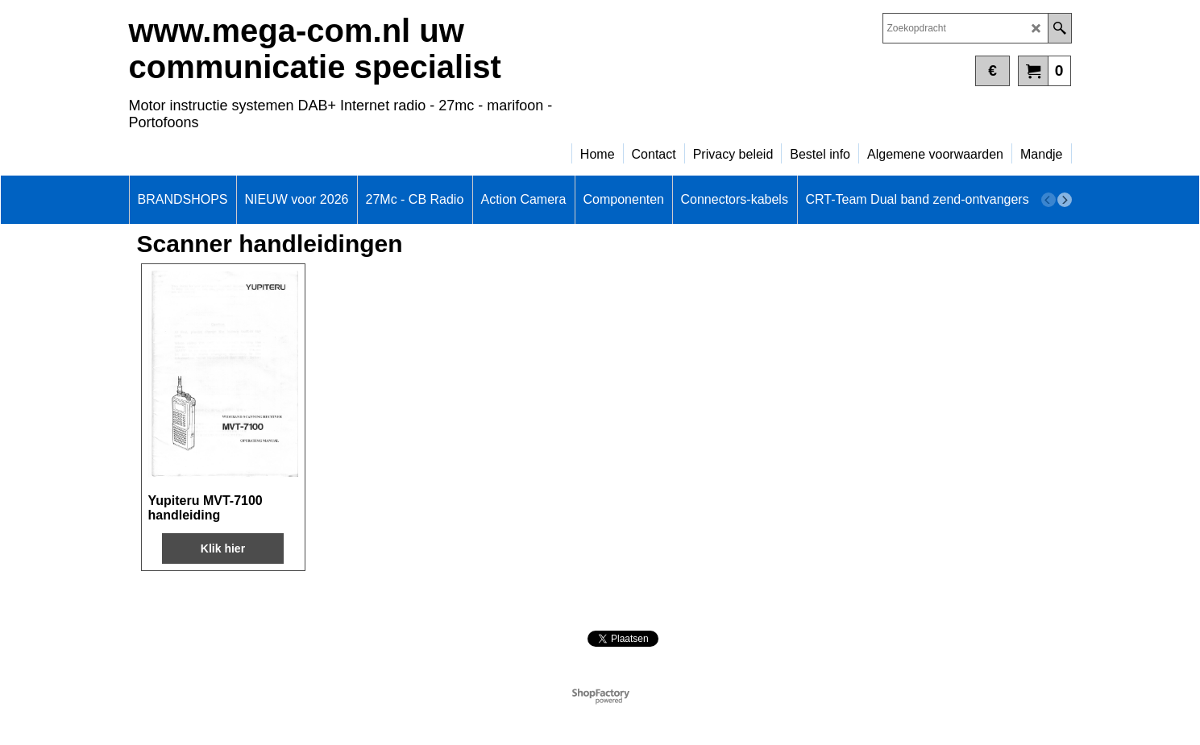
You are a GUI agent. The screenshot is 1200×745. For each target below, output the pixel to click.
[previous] (1048, 199)
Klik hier (223, 548)
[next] (1064, 199)
